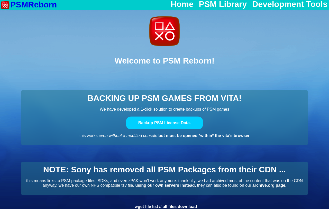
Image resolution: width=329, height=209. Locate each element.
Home (182, 4)
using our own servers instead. (165, 185)
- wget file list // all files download (164, 206)
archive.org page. (269, 185)
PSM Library (223, 4)
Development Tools (289, 4)
